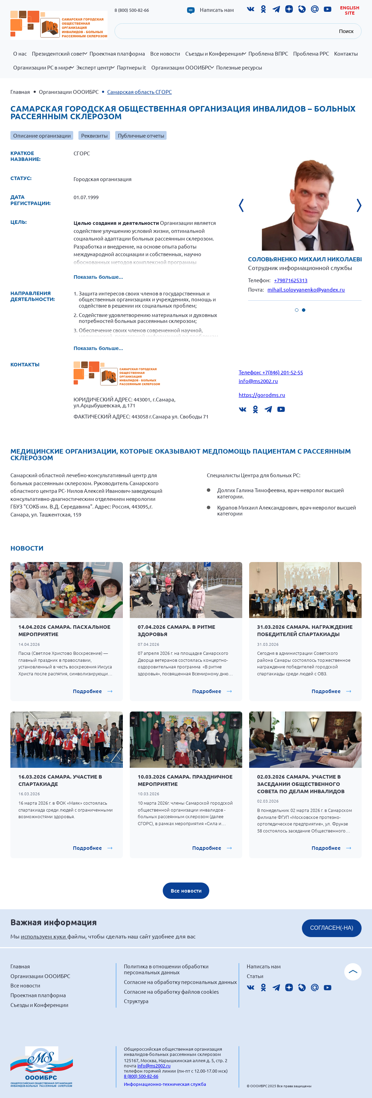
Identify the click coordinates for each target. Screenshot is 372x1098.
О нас (20, 53)
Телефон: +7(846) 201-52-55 (271, 372)
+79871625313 (305, 280)
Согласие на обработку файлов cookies (171, 991)
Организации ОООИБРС (182, 71)
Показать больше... (98, 277)
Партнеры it (131, 67)
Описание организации (42, 135)
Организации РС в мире (43, 71)
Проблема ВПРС (268, 53)
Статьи (255, 976)
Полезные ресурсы (239, 67)
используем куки (44, 936)
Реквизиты (94, 135)
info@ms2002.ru (258, 381)
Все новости (165, 53)
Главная (20, 91)
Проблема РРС (311, 53)
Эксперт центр (95, 71)
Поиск (346, 31)
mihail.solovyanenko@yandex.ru (320, 289)
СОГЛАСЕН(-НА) (331, 928)
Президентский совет (59, 57)
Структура (136, 1001)
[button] (296, 310)
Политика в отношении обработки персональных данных (166, 969)
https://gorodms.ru (262, 395)
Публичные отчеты (141, 135)
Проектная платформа (117, 53)
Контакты (346, 53)
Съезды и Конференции (215, 57)
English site (350, 10)
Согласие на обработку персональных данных (180, 982)
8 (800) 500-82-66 (132, 10)
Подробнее (87, 691)
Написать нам (217, 10)
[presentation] (246, 205)
